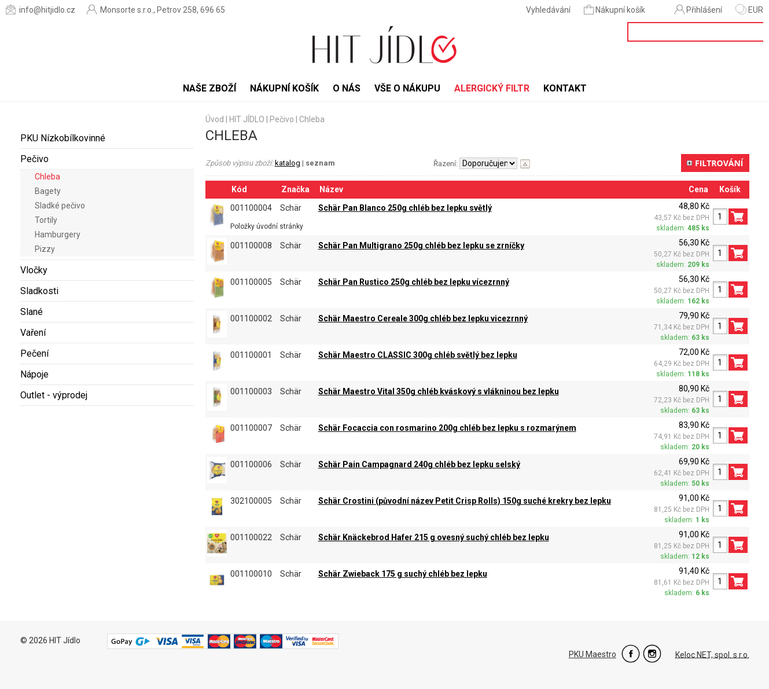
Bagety (48, 191)
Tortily (46, 220)
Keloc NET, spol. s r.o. (712, 654)
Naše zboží (209, 88)
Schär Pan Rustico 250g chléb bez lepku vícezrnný (413, 282)
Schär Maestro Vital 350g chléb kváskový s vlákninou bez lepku (438, 391)
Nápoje (34, 374)
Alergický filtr (491, 88)
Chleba (47, 176)
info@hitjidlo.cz (40, 9)
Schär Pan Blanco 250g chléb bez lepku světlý (405, 207)
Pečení (34, 353)
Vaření (33, 332)
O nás (346, 88)
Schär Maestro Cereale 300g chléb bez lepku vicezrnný (423, 318)
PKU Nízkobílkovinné (62, 138)
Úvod (214, 119)
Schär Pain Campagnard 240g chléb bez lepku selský (419, 464)
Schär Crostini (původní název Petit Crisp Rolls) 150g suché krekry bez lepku (464, 500)
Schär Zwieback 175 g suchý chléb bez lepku (402, 573)
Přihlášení (698, 9)
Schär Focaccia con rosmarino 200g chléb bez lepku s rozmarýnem (447, 428)
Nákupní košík (615, 9)
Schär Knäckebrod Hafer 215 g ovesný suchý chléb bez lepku (433, 537)
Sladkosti (39, 290)
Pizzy (45, 249)
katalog (287, 163)
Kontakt (565, 88)
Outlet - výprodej (53, 395)
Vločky (33, 270)
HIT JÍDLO (246, 119)
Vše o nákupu (407, 88)
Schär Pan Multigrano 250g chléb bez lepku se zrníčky (421, 245)
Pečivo (34, 158)
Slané (31, 311)
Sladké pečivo (60, 205)
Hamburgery (57, 234)
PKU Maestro (592, 654)
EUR (749, 9)
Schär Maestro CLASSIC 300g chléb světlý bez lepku (417, 355)
